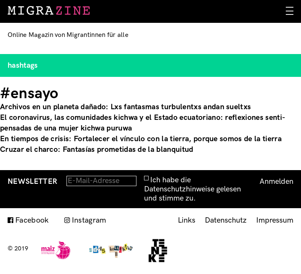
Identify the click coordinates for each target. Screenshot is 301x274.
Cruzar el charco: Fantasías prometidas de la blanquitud (96, 149)
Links (186, 220)
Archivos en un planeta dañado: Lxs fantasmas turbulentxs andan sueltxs (125, 107)
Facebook (32, 220)
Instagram (89, 220)
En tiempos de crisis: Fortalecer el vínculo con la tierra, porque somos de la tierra (141, 138)
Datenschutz (226, 220)
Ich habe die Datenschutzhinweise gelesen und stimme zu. (192, 189)
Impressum (274, 220)
